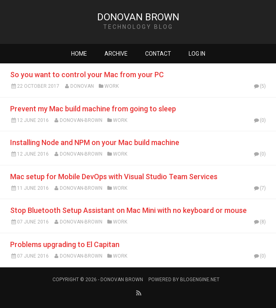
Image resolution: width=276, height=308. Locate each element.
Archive (116, 53)
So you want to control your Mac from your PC (87, 74)
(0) (259, 120)
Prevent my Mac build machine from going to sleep (93, 108)
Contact (158, 53)
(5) (259, 86)
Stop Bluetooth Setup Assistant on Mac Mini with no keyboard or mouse (128, 210)
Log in (197, 53)
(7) (259, 188)
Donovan (82, 86)
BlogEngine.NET (199, 279)
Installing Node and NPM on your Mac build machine (94, 142)
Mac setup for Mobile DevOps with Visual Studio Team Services (113, 176)
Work (111, 86)
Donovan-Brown (81, 120)
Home (79, 53)
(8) (259, 222)
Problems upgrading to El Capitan (65, 244)
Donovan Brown (138, 17)
